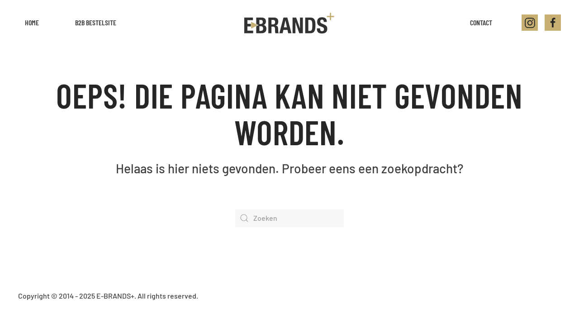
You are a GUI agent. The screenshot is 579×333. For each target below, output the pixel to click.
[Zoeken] (289, 218)
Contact (481, 22)
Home (32, 22)
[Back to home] (289, 22)
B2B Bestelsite (95, 22)
